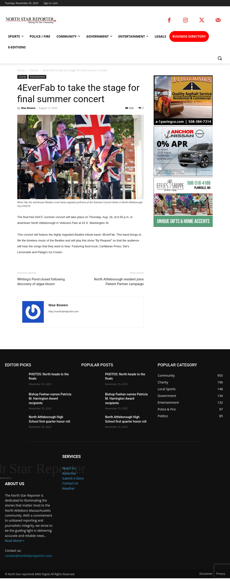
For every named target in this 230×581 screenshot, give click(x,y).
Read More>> (14, 543)
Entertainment (37, 76)
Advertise (69, 473)
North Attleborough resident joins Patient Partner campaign (119, 281)
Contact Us (70, 483)
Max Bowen (28, 108)
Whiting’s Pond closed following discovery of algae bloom (41, 281)
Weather (68, 488)
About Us (69, 468)
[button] (219, 58)
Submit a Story (73, 478)
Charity (33, 70)
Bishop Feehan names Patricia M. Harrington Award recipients (50, 398)
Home (21, 70)
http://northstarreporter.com (64, 311)
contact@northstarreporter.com (28, 558)
